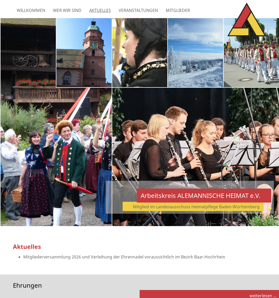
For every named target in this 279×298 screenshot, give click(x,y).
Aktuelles (100, 10)
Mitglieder (178, 10)
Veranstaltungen (138, 10)
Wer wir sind (67, 10)
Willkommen (31, 10)
